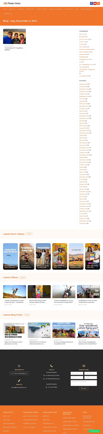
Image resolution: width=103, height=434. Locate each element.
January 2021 (83, 145)
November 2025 (84, 91)
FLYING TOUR (69, 9)
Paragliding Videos (70, 421)
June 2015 (82, 196)
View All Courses (29, 427)
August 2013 (83, 223)
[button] (19, 387)
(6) (95, 64)
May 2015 (82, 199)
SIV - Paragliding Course (86, 64)
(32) (91, 52)
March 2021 (82, 140)
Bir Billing (82, 36)
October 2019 (83, 164)
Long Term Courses (30, 420)
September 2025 (84, 96)
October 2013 (83, 218)
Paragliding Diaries (70, 429)
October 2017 (83, 184)
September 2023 (84, 118)
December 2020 (84, 147)
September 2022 (84, 133)
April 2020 (82, 157)
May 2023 (82, 121)
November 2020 (84, 150)
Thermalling (83, 67)
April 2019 (82, 169)
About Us (12, 9)
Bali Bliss (46, 420)
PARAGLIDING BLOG (87, 9)
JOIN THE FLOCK (42, 9)
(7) (86, 34)
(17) (86, 36)
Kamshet (46, 416)
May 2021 (82, 135)
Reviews (6, 431)
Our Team (6, 420)
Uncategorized (83, 76)
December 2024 (84, 106)
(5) (87, 41)
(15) (85, 44)
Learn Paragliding (84, 52)
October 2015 (83, 194)
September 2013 (84, 221)
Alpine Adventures (50, 427)
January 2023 (83, 128)
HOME (5, 9)
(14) (88, 46)
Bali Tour (82, 34)
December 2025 (84, 89)
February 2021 (83, 142)
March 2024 (82, 113)
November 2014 (84, 206)
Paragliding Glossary (71, 425)
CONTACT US (8, 13)
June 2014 (82, 213)
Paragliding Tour (84, 59)
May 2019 (82, 167)
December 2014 (84, 204)
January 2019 (83, 174)
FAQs (77, 9)
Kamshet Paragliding (85, 49)
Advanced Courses (30, 423)
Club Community (84, 39)
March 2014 (82, 216)
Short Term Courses (30, 416)
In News (81, 44)
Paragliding (82, 57)
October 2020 (83, 152)
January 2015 (83, 201)
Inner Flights (83, 47)
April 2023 (82, 123)
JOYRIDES (21, 9)
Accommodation (89, 421)
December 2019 (84, 160)
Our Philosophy (9, 423)
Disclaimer (87, 425)
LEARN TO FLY (30, 9)
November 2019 (84, 162)
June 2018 (82, 179)
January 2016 (83, 189)
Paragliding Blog (69, 418)
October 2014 (83, 208)
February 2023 (83, 125)
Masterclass (82, 54)
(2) (90, 39)
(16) (88, 54)
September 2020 (84, 155)
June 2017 (82, 186)
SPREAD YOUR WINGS (56, 9)
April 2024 (82, 111)
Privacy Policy (88, 429)
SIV (80, 62)
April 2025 (82, 101)
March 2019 (82, 172)
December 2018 (84, 177)
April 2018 (82, 182)
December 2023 (84, 116)
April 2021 (82, 138)
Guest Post (82, 42)
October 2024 (83, 108)
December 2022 (84, 130)
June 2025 (82, 99)
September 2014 (84, 211)
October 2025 (83, 94)
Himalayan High (48, 423)
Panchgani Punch (49, 431)
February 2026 (83, 84)
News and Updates (10, 427)
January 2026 (83, 86)
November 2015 (84, 191)
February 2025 (83, 103)
